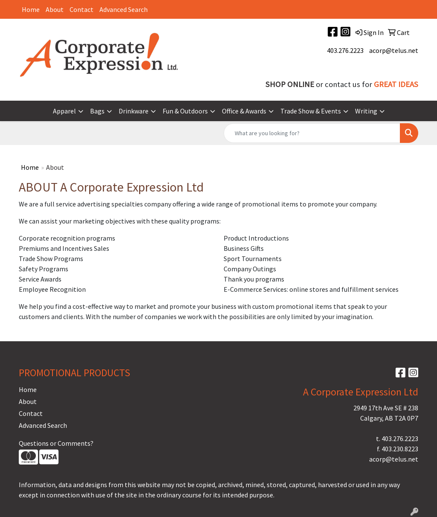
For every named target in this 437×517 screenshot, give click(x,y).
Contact (81, 9)
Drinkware (134, 111)
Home (31, 9)
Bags (97, 111)
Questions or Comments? (56, 443)
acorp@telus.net (393, 50)
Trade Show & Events (310, 111)
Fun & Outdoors (185, 111)
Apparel (64, 111)
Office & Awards (244, 111)
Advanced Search (123, 9)
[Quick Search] (312, 133)
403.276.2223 (345, 50)
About (55, 9)
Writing (366, 111)
